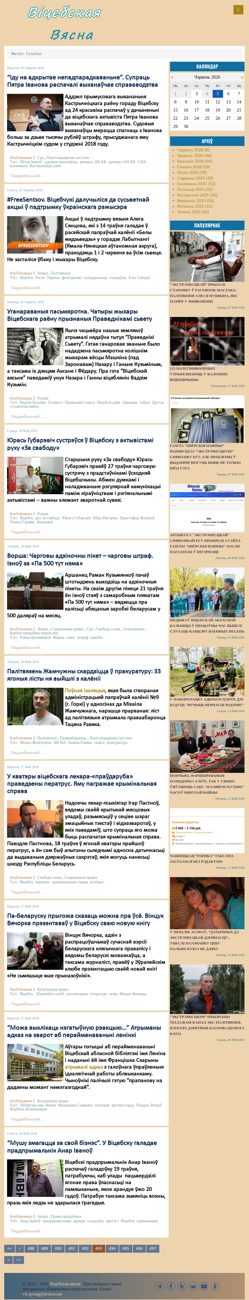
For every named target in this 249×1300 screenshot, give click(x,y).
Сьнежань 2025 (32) (196, 184)
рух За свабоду (47, 518)
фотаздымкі (72, 278)
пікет (71, 637)
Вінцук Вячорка (133, 994)
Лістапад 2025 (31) (195, 189)
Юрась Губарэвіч (76, 518)
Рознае (43, 398)
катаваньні (19, 166)
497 (152, 1248)
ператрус (42, 882)
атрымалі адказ (84, 1067)
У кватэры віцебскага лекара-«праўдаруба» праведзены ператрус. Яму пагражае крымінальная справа (82, 784)
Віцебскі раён (108, 402)
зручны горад (122, 1105)
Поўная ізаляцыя (85, 691)
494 (112, 1248)
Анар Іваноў (30, 1221)
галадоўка (117, 278)
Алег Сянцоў (139, 278)
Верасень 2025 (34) (195, 201)
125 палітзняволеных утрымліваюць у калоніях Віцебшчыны (199, 374)
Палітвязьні (60, 273)
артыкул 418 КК (122, 162)
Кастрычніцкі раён (45, 166)
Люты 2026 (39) (192, 172)
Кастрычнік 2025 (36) (197, 195)
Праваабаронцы (73, 738)
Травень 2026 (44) (194, 156)
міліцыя (96, 882)
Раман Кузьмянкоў (35, 637)
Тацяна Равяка (80, 742)
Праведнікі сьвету (80, 402)
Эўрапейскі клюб (49, 994)
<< (9, 1248)
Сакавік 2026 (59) (193, 167)
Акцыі (42, 273)
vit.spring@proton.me (42, 1294)
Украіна (53, 278)
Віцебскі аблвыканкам (28, 1109)
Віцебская (64, 12)
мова (113, 994)
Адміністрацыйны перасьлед (33, 633)
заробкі (97, 637)
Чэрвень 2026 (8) (193, 150)
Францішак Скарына (75, 1105)
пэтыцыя (102, 1105)
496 (139, 1248)
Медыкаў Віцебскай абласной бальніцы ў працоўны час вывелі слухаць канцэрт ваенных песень (207, 625)
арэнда (79, 1221)
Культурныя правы (53, 989)
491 (71, 1248)
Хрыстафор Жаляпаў (137, 518)
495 (125, 1248)
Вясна (71, 34)
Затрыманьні (134, 629)
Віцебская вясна (65, 1283)
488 (31, 1248)
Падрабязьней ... (27, 176)
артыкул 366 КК (93, 162)
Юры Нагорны (105, 518)
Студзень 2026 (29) (195, 178)
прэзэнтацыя (77, 994)
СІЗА (142, 162)
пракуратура (117, 742)
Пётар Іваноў (31, 162)
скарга (99, 742)
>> (18, 1260)
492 (85, 1248)
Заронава (130, 402)
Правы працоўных (66, 1216)
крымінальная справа (70, 882)
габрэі (145, 402)
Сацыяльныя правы (67, 629)
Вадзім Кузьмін (33, 402)
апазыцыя (45, 522)
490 (58, 1248)
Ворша (58, 637)
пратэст (112, 1221)
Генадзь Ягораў (149, 1105)
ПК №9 (60, 742)
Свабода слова (108, 629)
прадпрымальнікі (57, 1221)
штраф (82, 637)
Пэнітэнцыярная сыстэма (68, 158)
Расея (40, 278)
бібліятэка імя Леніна (38, 1105)
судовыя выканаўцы (61, 162)
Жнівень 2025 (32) (194, 206)
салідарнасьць (95, 278)
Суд (40, 158)
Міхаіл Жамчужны (35, 742)
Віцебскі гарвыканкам (139, 1221)
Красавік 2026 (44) (194, 161)
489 (44, 1248)
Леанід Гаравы (22, 522)
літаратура (98, 994)
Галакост (55, 402)
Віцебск (26, 278)
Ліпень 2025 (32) (193, 212)
